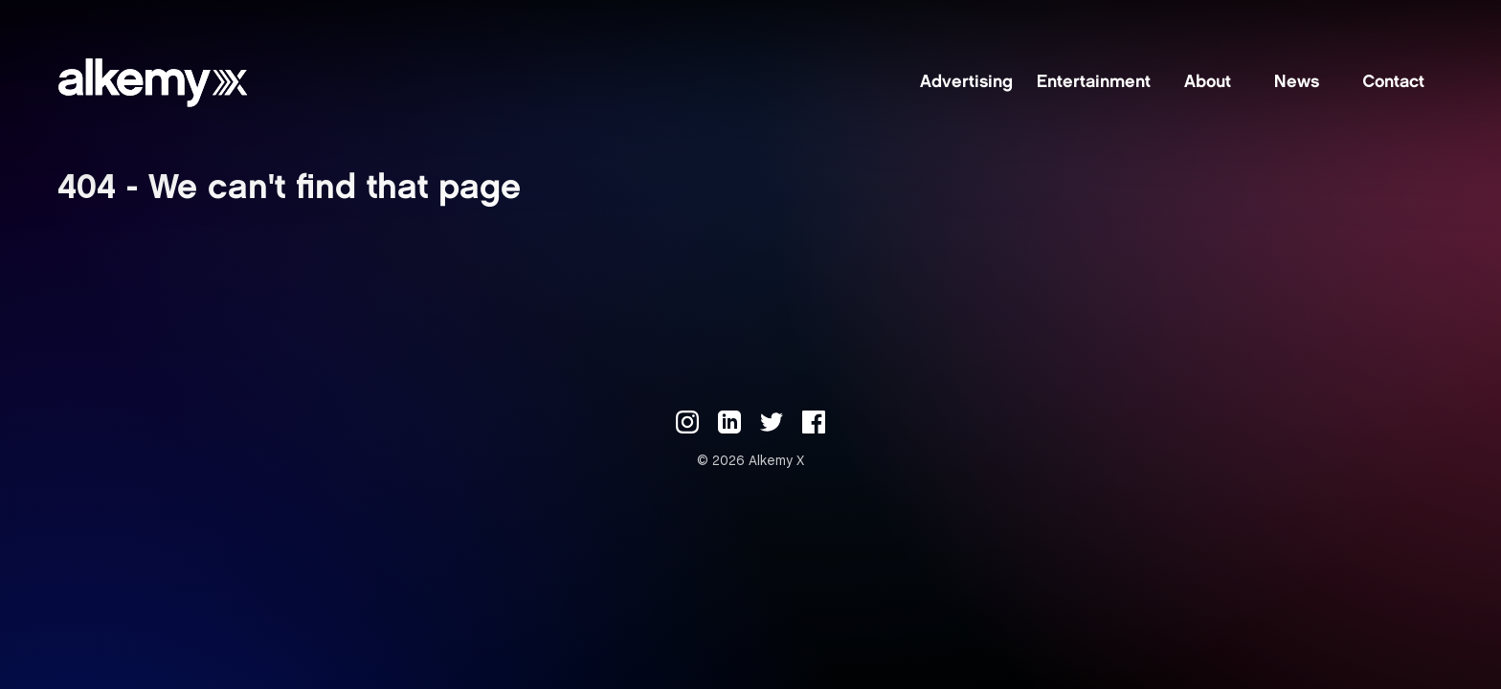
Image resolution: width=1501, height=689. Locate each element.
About (1207, 83)
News (1296, 83)
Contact (1393, 83)
